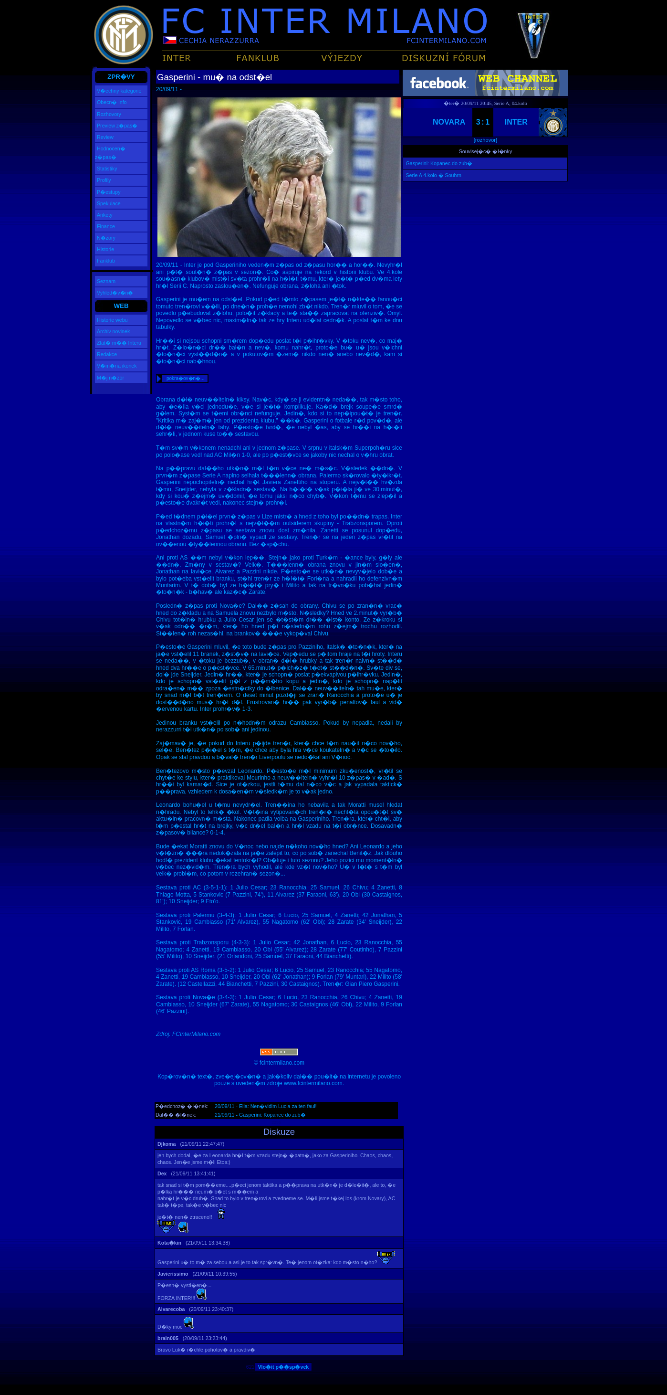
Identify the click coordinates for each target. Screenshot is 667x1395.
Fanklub (106, 261)
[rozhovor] (485, 140)
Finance (106, 226)
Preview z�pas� (117, 125)
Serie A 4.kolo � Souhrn (433, 175)
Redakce (107, 354)
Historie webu (112, 320)
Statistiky (107, 168)
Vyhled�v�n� (115, 293)
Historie (105, 249)
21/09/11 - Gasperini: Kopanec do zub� (260, 1115)
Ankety (105, 215)
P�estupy (109, 192)
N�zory (106, 238)
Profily (104, 180)
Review (105, 137)
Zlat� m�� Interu (119, 343)
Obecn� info (112, 102)
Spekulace (109, 203)
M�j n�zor (110, 377)
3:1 (483, 122)
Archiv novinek (113, 331)
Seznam (106, 281)
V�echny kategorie (119, 91)
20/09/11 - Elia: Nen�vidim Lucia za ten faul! (266, 1106)
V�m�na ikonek (117, 366)
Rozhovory (109, 114)
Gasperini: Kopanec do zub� (439, 163)
